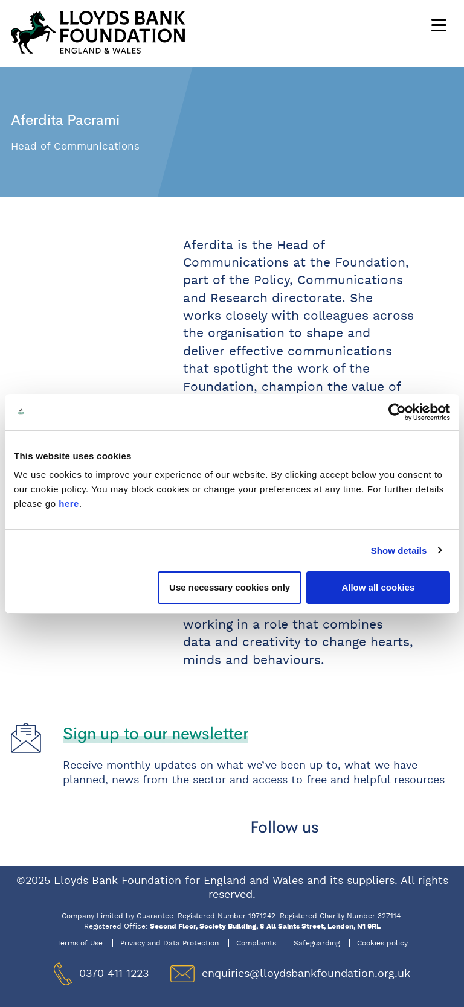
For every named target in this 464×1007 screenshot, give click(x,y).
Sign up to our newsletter (155, 733)
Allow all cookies (377, 587)
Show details (399, 550)
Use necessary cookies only (229, 587)
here (69, 503)
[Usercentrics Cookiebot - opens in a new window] (397, 412)
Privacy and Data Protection (169, 943)
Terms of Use (80, 943)
